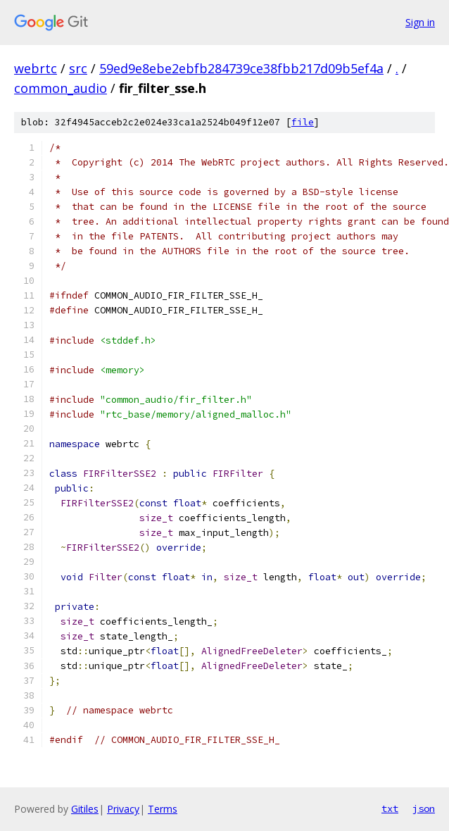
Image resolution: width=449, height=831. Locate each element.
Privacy (123, 809)
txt (389, 808)
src (78, 68)
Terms (162, 809)
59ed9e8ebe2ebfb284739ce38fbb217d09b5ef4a (241, 68)
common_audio (60, 88)
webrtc (35, 68)
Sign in (420, 22)
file (302, 122)
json (423, 808)
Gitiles (85, 809)
